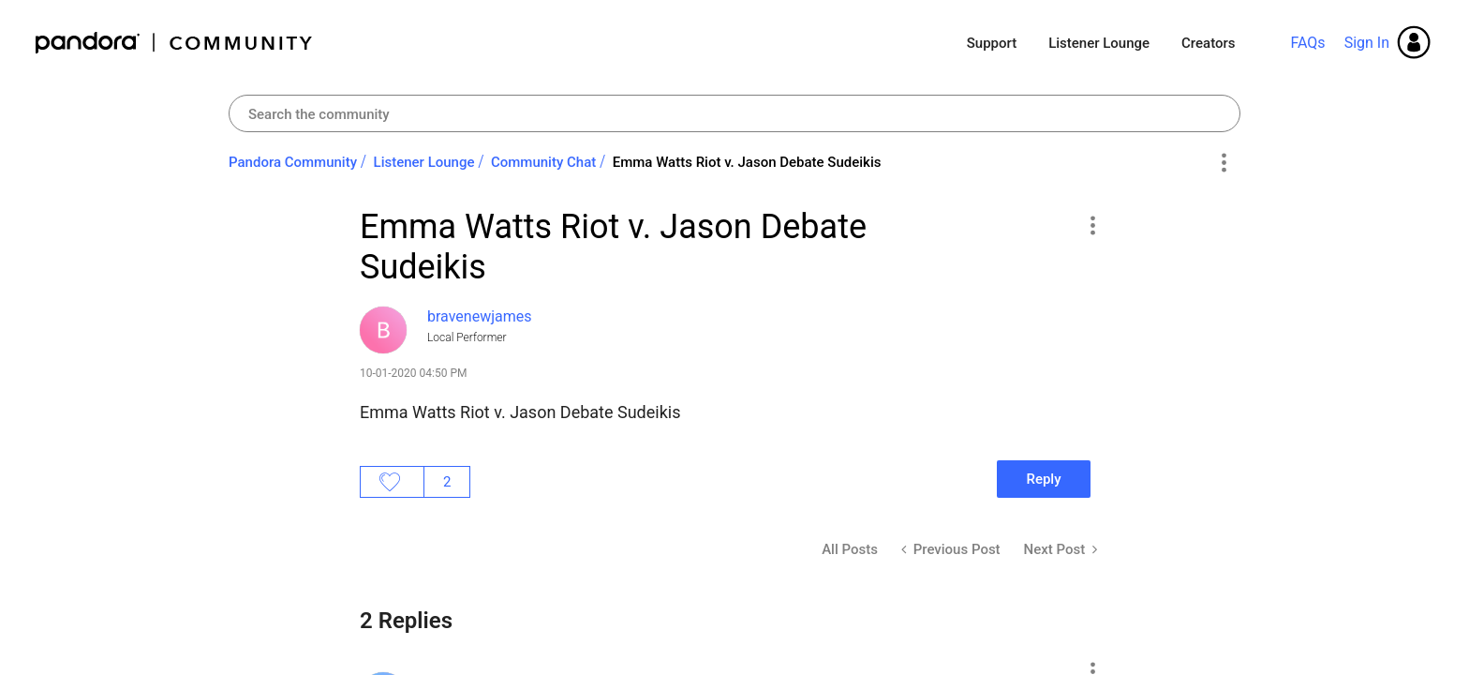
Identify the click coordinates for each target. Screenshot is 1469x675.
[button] (1092, 225)
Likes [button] (392, 482)
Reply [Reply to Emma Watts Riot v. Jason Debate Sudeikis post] (1043, 479)
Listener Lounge (1099, 43)
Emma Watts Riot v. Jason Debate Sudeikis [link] (747, 162)
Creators (1208, 43)
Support (991, 43)
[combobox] (734, 113)
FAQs (1307, 43)
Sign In (1366, 43)
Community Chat (543, 162)
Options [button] (1223, 163)
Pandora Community (175, 42)
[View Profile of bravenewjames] (479, 316)
